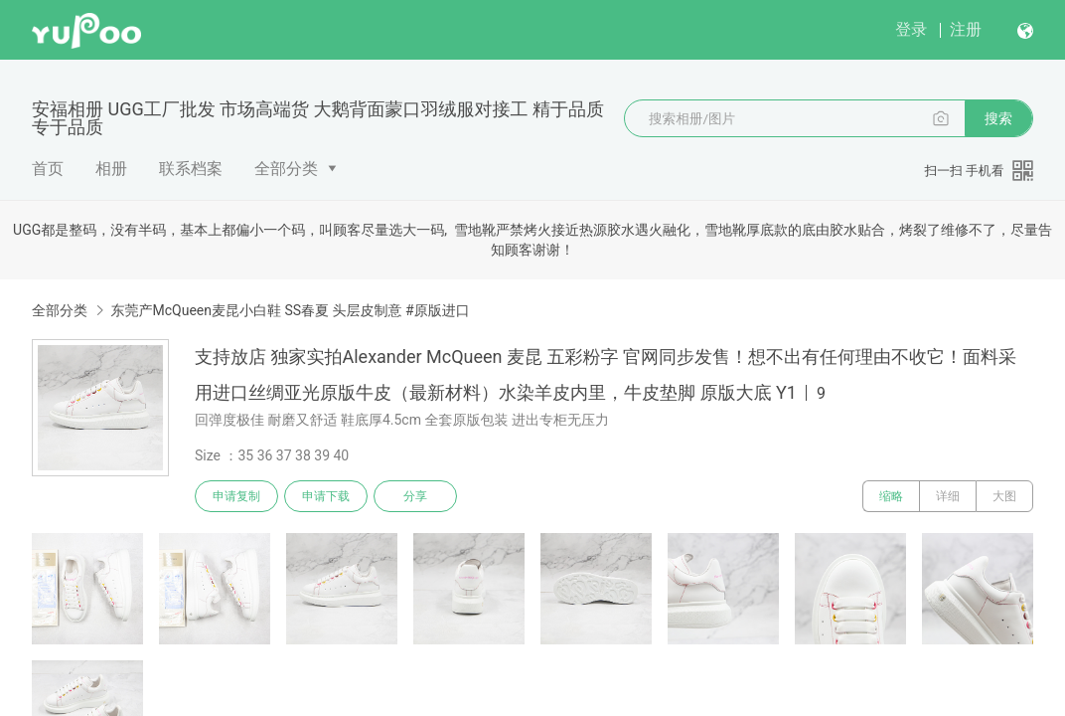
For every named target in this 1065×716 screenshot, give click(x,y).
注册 (966, 29)
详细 (948, 496)
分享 (415, 496)
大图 (1004, 496)
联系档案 (191, 168)
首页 (48, 168)
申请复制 (236, 496)
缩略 (891, 496)
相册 (111, 168)
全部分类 (286, 168)
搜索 (998, 118)
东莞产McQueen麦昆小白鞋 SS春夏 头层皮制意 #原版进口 (289, 310)
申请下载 (326, 496)
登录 (911, 29)
